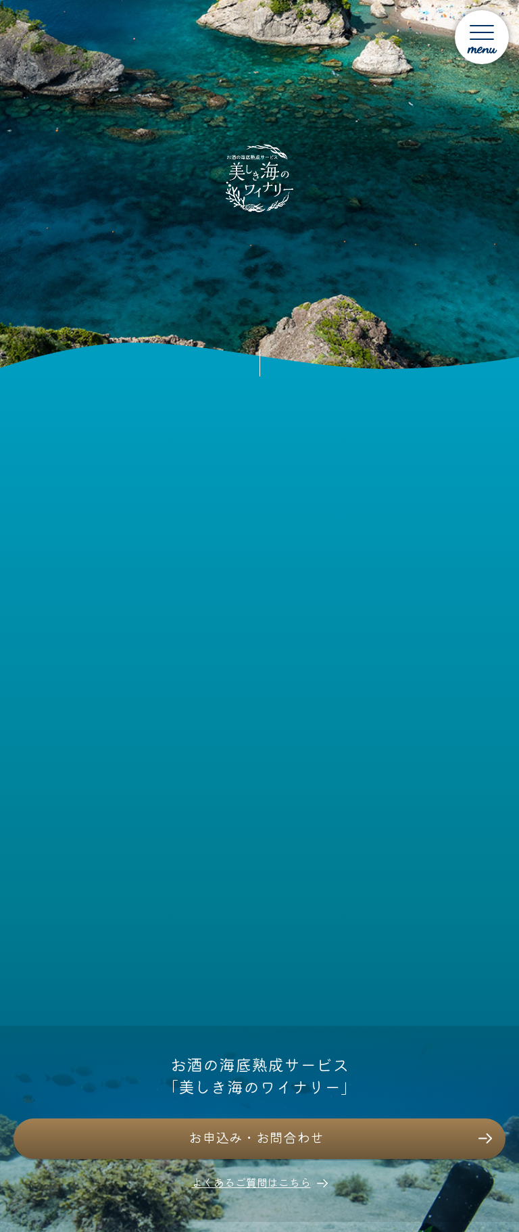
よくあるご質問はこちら (251, 1182)
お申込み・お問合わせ (256, 1137)
